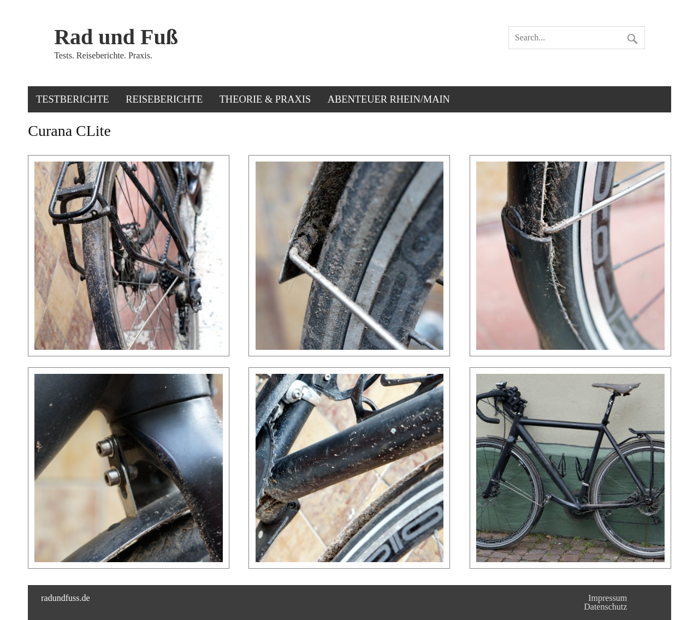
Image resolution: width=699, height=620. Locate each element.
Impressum (607, 598)
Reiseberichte (164, 99)
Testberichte (72, 99)
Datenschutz (605, 606)
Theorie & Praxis (265, 99)
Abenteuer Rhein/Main (389, 99)
